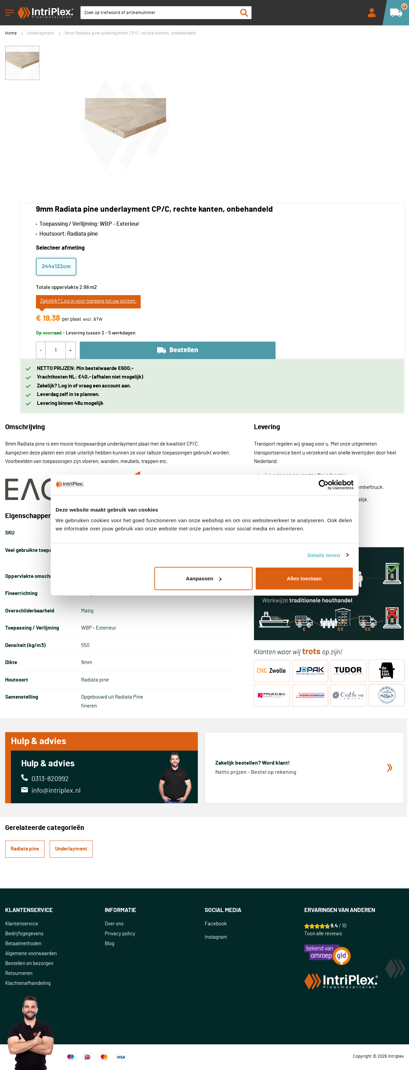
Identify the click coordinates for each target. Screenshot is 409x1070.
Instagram (216, 937)
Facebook (216, 923)
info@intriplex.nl (56, 790)
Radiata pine (25, 848)
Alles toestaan (304, 578)
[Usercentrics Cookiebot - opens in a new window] (324, 484)
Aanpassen (203, 578)
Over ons (114, 923)
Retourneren (19, 973)
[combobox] (166, 12)
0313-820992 (50, 779)
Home (11, 33)
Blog (109, 943)
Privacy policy (120, 933)
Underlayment (40, 33)
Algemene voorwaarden (31, 953)
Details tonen (324, 555)
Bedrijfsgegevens (24, 933)
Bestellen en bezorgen (29, 963)
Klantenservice (21, 923)
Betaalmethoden (23, 943)
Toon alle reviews (323, 933)
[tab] (55, 910)
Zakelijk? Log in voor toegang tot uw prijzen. (88, 301)
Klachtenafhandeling (28, 983)
